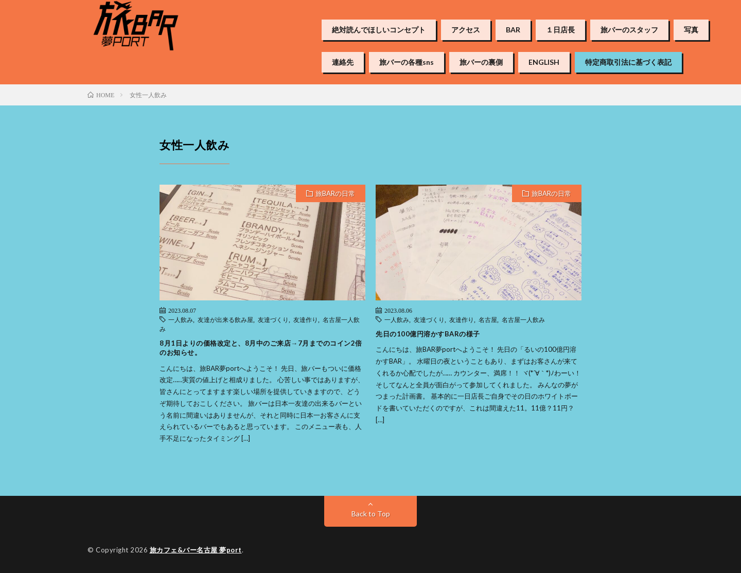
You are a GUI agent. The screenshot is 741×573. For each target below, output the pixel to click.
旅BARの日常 (335, 193)
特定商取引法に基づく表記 (628, 62)
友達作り (305, 319)
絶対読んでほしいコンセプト (379, 29)
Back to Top (370, 513)
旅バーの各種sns (406, 62)
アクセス (465, 29)
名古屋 (488, 319)
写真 (691, 29)
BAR (513, 29)
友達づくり (273, 319)
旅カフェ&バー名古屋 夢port (196, 550)
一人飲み (180, 319)
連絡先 (343, 62)
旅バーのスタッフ (629, 29)
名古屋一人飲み (523, 319)
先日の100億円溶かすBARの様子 (428, 334)
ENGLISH (543, 62)
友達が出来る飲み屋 (225, 319)
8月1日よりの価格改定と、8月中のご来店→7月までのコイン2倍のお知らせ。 (261, 347)
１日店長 (560, 29)
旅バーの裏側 (481, 62)
